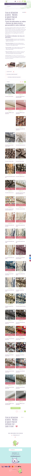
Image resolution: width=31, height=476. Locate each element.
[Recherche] (15, 6)
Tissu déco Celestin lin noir (20, 176)
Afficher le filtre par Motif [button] (12, 74)
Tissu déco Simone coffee (20, 161)
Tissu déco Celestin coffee (9, 161)
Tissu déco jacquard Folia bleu (20, 306)
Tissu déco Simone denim (9, 96)
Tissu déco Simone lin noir (9, 192)
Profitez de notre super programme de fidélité (15, 3)
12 (22, 411)
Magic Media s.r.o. (14, 469)
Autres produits (15, 408)
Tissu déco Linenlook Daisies (20, 208)
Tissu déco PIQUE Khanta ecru (20, 145)
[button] (12, 82)
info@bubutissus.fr (15, 456)
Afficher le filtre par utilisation (13, 77)
